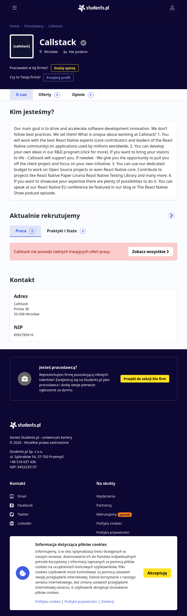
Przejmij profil (58, 77)
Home (14, 26)
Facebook (25, 505)
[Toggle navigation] (14, 8)
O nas (21, 94)
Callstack (55, 26)
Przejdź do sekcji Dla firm (145, 378)
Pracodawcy (33, 26)
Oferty (49, 95)
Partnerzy (104, 505)
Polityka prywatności (112, 532)
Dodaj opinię (64, 68)
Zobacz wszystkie (150, 251)
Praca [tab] (25, 231)
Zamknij (107, 601)
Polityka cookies (109, 523)
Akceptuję (157, 573)
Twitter (23, 514)
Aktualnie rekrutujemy (92, 216)
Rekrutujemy (114, 514)
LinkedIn (24, 523)
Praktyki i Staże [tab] (66, 231)
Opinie (83, 95)
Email (22, 496)
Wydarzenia (105, 496)
